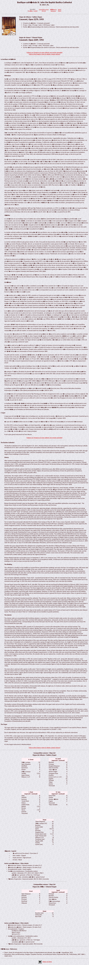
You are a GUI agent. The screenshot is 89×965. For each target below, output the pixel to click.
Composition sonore (44, 10)
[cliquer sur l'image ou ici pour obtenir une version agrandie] (44, 438)
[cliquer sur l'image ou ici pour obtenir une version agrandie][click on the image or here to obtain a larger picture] (44, 53)
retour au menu (47, 961)
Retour (59, 10)
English (35, 11)
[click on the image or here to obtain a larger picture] (44, 747)
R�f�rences (53, 10)
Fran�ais (30, 11)
